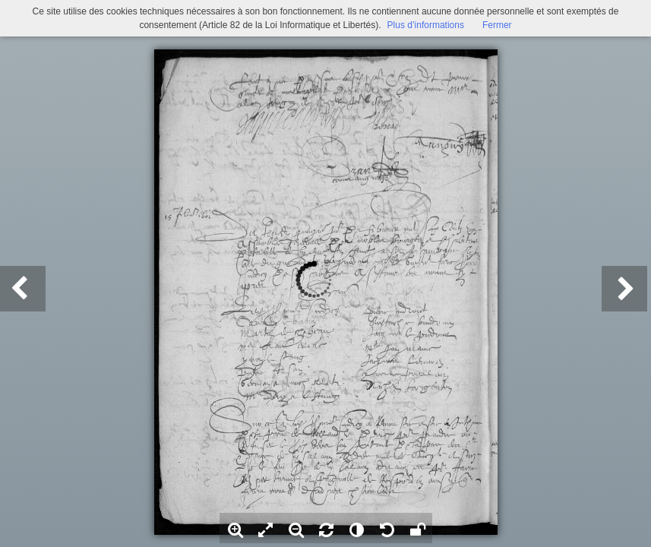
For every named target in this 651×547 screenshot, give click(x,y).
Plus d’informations (425, 25)
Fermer (497, 25)
